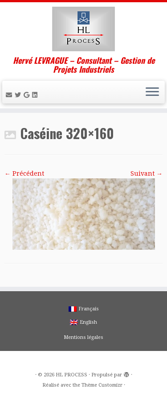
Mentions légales (83, 337)
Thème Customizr (101, 385)
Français (84, 309)
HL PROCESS (71, 375)
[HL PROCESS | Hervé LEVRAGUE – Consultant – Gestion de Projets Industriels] (83, 29)
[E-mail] (10, 95)
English (83, 322)
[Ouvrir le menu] (152, 92)
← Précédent (24, 173)
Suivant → (146, 173)
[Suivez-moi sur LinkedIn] (36, 95)
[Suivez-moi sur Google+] (28, 95)
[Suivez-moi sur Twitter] (19, 95)
